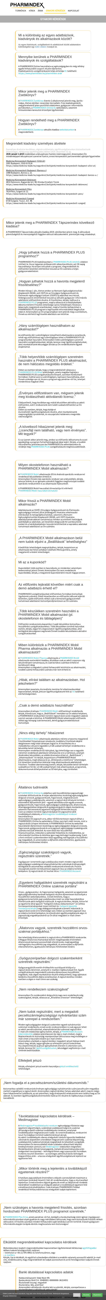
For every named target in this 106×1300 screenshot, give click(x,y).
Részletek (86, 1295)
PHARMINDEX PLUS (27, 302)
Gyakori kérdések (55, 10)
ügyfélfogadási (89, 1248)
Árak (40, 10)
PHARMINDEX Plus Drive (16, 1217)
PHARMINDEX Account (70, 871)
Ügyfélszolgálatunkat (46, 1048)
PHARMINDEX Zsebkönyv (32, 100)
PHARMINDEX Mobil (29, 474)
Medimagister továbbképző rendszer (59, 814)
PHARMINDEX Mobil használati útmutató (38, 490)
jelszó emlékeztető (69, 1066)
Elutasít (77, 1295)
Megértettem (97, 1295)
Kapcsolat (73, 10)
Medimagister (52, 1146)
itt (65, 71)
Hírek (32, 10)
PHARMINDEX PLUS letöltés (66, 261)
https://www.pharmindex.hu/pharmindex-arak (40, 73)
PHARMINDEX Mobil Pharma (33, 658)
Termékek (20, 10)
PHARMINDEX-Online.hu (44, 107)
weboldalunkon (66, 129)
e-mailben (10, 1255)
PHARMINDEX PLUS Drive (30, 372)
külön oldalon (41, 47)
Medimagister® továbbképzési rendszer (38, 1125)
